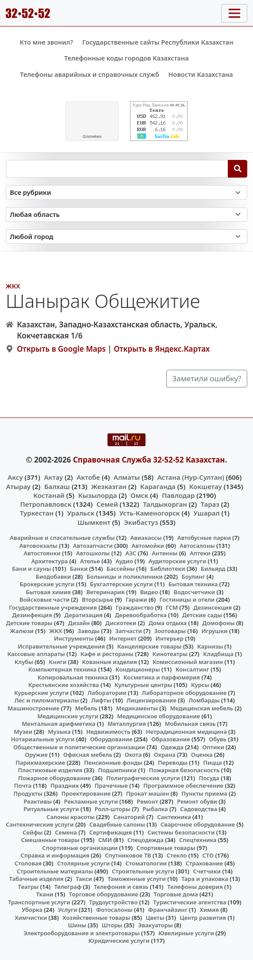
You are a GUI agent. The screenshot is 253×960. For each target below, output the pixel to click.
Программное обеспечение (183, 785)
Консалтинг (192, 669)
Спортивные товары (166, 848)
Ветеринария (105, 592)
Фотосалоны (114, 910)
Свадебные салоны (117, 824)
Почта (23, 785)
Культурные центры (143, 685)
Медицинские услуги (68, 716)
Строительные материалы (55, 871)
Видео (149, 592)
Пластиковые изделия (50, 770)
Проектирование (86, 793)
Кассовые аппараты (36, 654)
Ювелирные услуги (186, 933)
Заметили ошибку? (207, 378)
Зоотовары (170, 631)
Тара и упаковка (204, 879)
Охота (133, 755)
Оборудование (111, 739)
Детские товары (29, 623)
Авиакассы (146, 538)
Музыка (59, 732)
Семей (107, 504)
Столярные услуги (83, 863)
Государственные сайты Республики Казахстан (158, 42)
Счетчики (207, 871)
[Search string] (117, 169)
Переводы (173, 762)
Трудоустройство (113, 902)
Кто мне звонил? (46, 42)
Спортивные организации (80, 848)
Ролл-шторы (112, 809)
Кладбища (218, 654)
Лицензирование (151, 700)
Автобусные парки (204, 538)
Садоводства (198, 809)
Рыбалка (155, 809)
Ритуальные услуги (51, 809)
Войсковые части (44, 599)
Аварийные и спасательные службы (62, 538)
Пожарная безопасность (184, 770)
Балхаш (57, 486)
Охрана (165, 755)
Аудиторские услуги (177, 561)
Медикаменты (137, 708)
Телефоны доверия (195, 887)
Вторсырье (97, 599)
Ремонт (147, 801)
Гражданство (134, 607)
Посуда (209, 778)
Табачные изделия (36, 879)
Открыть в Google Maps (61, 349)
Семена (66, 832)
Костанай (49, 495)
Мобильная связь (190, 724)
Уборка (32, 910)
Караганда (158, 486)
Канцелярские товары (149, 646)
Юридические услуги (119, 941)
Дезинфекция (32, 615)
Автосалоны (197, 546)
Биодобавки (53, 577)
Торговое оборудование (103, 894)
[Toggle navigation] (234, 13)
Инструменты (74, 638)
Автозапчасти (93, 546)
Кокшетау (205, 486)
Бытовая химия (48, 592)
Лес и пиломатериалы (47, 700)
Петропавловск (45, 504)
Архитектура (49, 561)
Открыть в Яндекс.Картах (162, 349)
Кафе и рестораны (107, 654)
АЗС (130, 553)
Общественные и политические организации (79, 747)
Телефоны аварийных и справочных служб (89, 74)
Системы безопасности (181, 832)
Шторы (112, 925)
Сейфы (32, 832)
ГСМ (172, 607)
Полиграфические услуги (143, 778)
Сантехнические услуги (40, 824)
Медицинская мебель (202, 708)
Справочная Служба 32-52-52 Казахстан (149, 460)
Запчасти (128, 631)
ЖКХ (13, 286)
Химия (209, 910)
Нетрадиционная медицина (186, 732)
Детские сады (202, 615)
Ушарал (206, 512)
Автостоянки (42, 553)
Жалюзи (22, 631)
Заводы (89, 631)
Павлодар (178, 495)
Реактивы (37, 801)
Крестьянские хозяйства (63, 685)
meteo (92, 136)
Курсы (200, 685)
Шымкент (93, 522)
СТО (208, 855)
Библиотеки (167, 569)
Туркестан (37, 512)
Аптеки (200, 553)
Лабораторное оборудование (184, 693)
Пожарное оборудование (54, 778)
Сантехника (174, 817)
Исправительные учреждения (61, 646)
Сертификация (110, 832)
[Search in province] (127, 214)
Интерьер (170, 638)
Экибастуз (141, 522)
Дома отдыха (168, 623)
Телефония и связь (121, 887)
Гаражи (136, 599)
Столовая (28, 863)
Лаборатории (107, 693)
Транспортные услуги (39, 902)
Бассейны (121, 569)
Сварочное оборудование (198, 824)
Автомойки (148, 546)
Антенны (164, 553)
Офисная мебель (87, 755)
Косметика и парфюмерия (161, 677)
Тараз (210, 504)
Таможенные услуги (136, 879)
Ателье (90, 561)
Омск (139, 495)
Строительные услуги (143, 871)
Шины (77, 925)
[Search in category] (127, 192)
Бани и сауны (31, 569)
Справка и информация (54, 855)
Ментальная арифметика (58, 724)
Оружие (36, 755)
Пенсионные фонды (113, 762)
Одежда (172, 747)
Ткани (45, 894)
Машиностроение (33, 708)
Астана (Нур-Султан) (190, 477)
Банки (79, 569)
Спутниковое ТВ (128, 855)
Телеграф (68, 887)
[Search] (238, 169)
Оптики (213, 747)
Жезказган (108, 486)
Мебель (86, 708)
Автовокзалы (38, 546)
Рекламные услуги (91, 801)
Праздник (64, 785)
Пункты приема (204, 793)
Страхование (204, 863)
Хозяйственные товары (96, 918)
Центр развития (203, 918)
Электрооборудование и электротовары (81, 933)
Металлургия (126, 724)
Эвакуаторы (155, 925)
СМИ (105, 840)
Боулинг (193, 577)
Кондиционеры (137, 669)
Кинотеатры (170, 654)
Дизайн (79, 623)
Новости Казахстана (201, 74)
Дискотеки (120, 623)
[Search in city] (127, 236)
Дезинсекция (212, 607)
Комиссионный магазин (188, 662)
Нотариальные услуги (43, 739)
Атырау (18, 486)
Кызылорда (97, 495)
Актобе (88, 477)
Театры (28, 887)
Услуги (67, 910)
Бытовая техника (193, 584)
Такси (84, 879)
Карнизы (210, 646)
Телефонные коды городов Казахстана (126, 58)
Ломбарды (203, 700)
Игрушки (214, 631)
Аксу (15, 477)
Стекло (177, 855)
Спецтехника (197, 840)
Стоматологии (146, 863)
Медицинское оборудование (158, 716)
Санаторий (129, 817)
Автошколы (93, 553)
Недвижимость (108, 732)
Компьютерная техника (62, 669)
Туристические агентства (189, 902)
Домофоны (218, 623)
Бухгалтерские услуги (121, 584)
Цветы (155, 918)
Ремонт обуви (197, 801)
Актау (53, 477)
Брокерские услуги (46, 584)
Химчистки (31, 918)
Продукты (28, 793)
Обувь (217, 739)
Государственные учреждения (53, 607)
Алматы (127, 477)
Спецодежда (145, 840)
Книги (57, 662)
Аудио (124, 561)
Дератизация (84, 615)
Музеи (23, 732)
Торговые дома (176, 894)
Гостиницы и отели (187, 599)
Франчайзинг (168, 910)
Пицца (212, 762)
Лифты (101, 700)
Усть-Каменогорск (149, 512)
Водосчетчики (194, 592)
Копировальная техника (73, 677)
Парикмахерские (40, 762)
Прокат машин (147, 793)
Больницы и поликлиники (125, 577)
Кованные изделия (109, 662)
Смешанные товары (50, 840)
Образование (170, 739)
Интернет (123, 638)
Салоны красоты (70, 817)
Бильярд (213, 569)
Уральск (81, 512)
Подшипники (117, 770)
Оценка (202, 755)
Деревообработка (141, 615)
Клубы (24, 662)
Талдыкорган (165, 504)
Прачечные (111, 785)
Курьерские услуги (41, 693)
